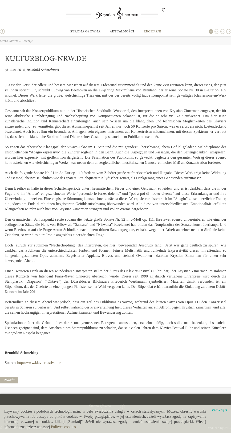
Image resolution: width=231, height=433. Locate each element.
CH (222, 31)
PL (211, 31)
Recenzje (152, 31)
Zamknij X (219, 410)
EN (216, 31)
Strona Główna (9, 41)
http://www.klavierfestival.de (39, 363)
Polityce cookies (63, 427)
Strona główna (85, 31)
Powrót (9, 380)
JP (228, 31)
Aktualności (122, 31)
